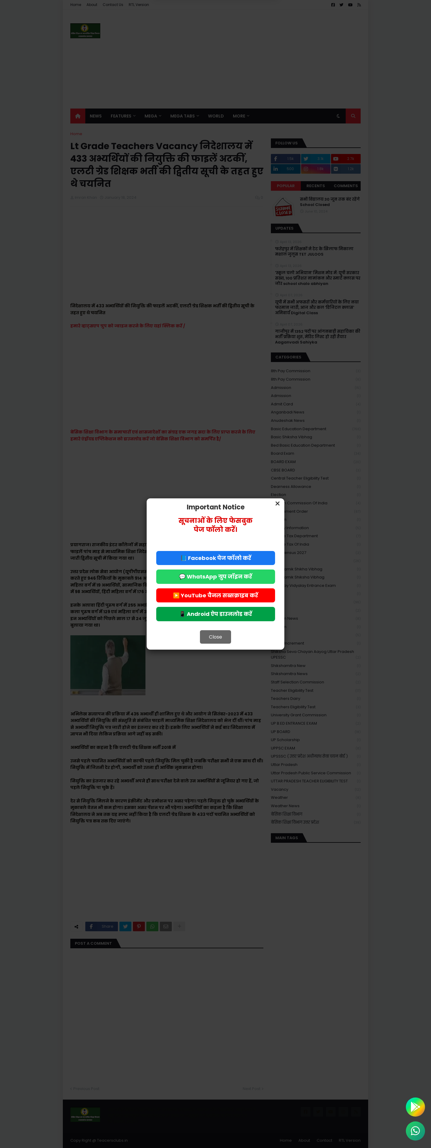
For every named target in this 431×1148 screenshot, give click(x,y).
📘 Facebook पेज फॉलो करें (215, 558)
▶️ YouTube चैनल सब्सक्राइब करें (215, 595)
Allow (245, 29)
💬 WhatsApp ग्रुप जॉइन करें (215, 576)
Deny (185, 29)
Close (215, 636)
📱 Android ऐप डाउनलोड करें (215, 614)
